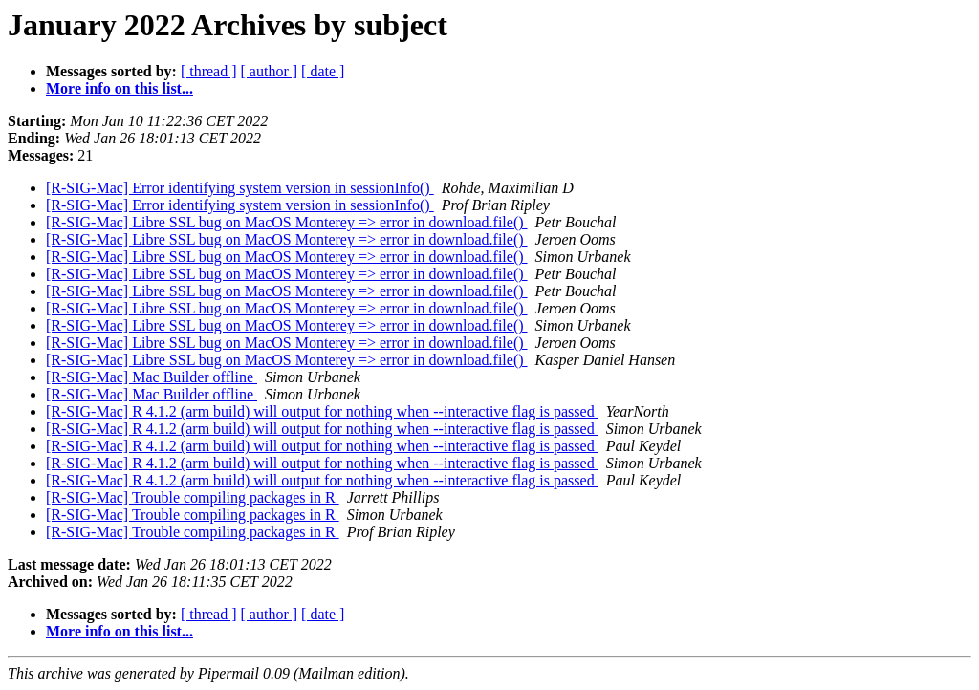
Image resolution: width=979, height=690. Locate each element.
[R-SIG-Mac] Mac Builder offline (151, 377)
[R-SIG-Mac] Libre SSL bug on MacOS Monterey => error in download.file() (287, 222)
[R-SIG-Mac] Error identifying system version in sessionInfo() (240, 188)
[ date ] (322, 71)
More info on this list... (119, 88)
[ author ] (269, 71)
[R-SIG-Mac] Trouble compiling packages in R (192, 497)
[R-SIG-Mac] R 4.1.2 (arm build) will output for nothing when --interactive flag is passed (322, 411)
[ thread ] (209, 71)
